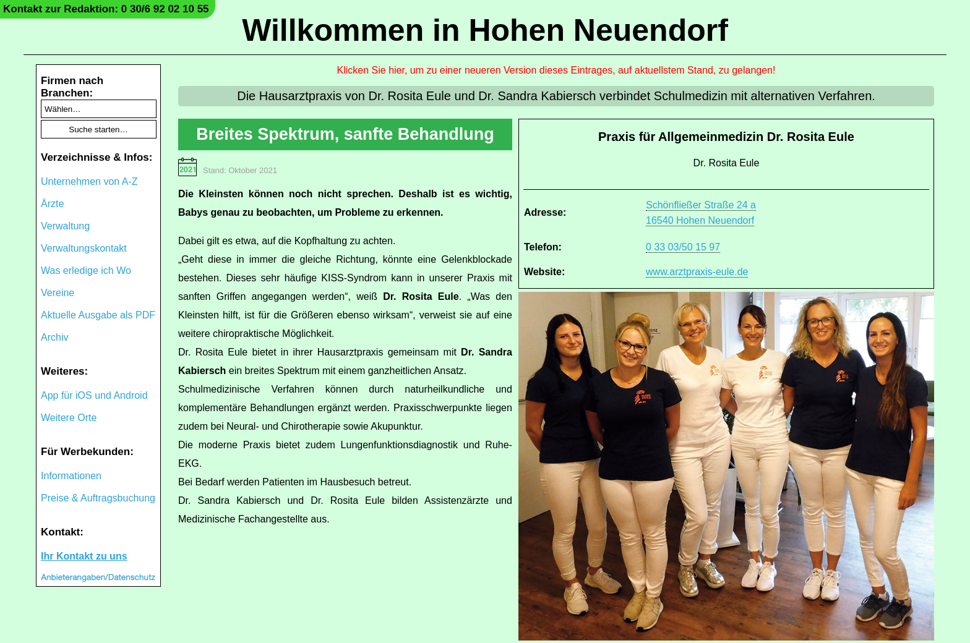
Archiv (54, 337)
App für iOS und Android (94, 395)
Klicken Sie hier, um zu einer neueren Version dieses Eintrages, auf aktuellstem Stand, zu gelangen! (556, 70)
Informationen (71, 476)
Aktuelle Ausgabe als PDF (98, 315)
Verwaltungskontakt (84, 248)
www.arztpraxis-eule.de (697, 271)
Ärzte (52, 203)
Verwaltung (65, 226)
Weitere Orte (69, 417)
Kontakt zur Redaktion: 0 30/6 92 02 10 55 (106, 9)
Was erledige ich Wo (86, 270)
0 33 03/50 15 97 (683, 247)
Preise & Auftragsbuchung (98, 498)
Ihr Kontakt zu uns (84, 556)
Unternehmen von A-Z (89, 181)
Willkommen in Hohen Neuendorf (485, 30)
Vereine (57, 292)
